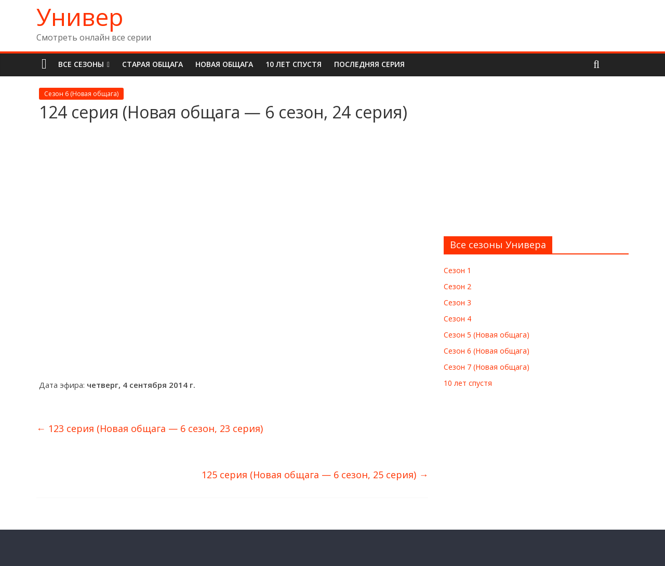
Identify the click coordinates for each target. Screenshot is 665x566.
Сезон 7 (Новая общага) (486, 367)
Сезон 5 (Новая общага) (486, 335)
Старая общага (152, 64)
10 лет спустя (293, 64)
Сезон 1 (457, 270)
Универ (79, 17)
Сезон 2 (457, 286)
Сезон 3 (457, 302)
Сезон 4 (457, 319)
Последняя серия (369, 64)
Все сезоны (81, 64)
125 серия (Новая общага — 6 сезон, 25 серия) (315, 474)
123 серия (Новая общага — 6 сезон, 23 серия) (149, 428)
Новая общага (224, 64)
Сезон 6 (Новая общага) (81, 93)
